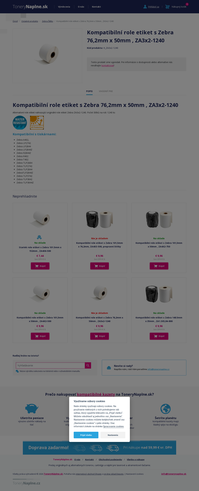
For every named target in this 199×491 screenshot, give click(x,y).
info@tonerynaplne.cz (158, 369)
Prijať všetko (86, 435)
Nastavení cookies (135, 474)
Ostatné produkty (29, 21)
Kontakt (96, 6)
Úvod (15, 21)
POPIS (89, 91)
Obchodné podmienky (110, 459)
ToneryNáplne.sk (53, 473)
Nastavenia (113, 435)
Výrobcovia (64, 6)
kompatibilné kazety (96, 394)
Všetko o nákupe (135, 459)
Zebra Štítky (47, 21)
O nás (81, 6)
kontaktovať (108, 65)
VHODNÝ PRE (106, 91)
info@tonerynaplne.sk (173, 473)
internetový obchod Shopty (89, 474)
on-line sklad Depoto (114, 474)
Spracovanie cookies (113, 426)
